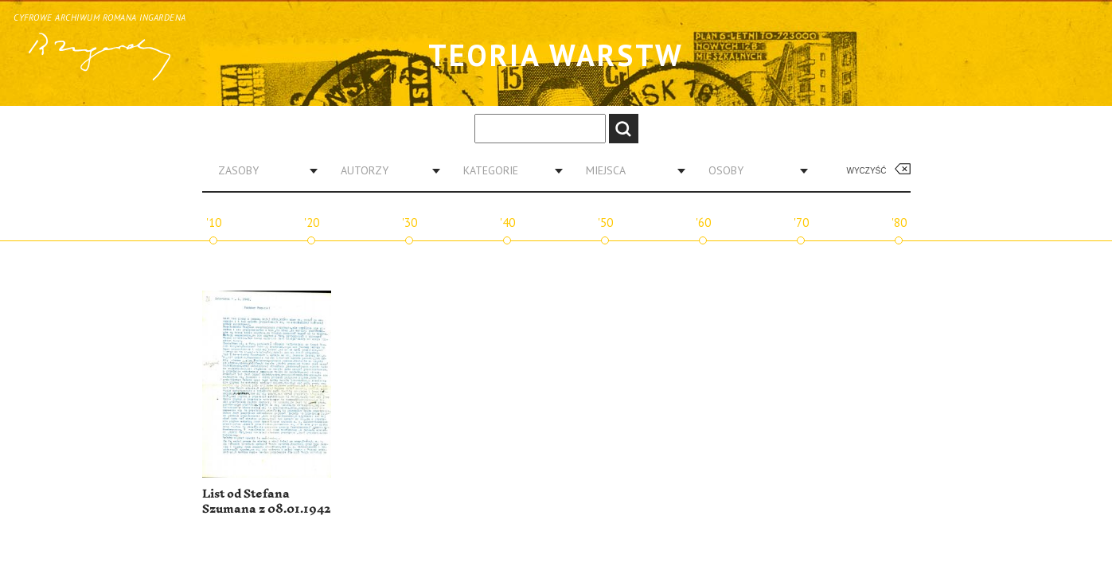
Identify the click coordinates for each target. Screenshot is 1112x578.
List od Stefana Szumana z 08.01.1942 (266, 502)
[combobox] (262, 170)
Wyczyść (867, 170)
